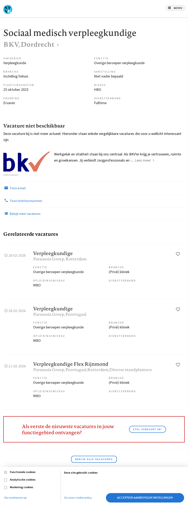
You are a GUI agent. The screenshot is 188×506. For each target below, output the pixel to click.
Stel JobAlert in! (147, 429)
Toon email (14, 188)
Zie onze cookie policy (78, 498)
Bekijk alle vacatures (94, 459)
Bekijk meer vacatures (22, 214)
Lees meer (143, 160)
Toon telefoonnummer (22, 201)
